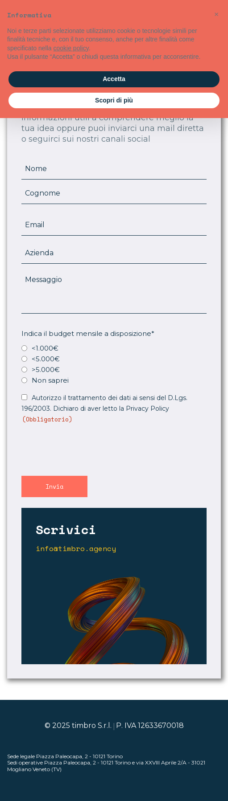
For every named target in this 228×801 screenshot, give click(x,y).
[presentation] (89, 448)
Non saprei (50, 380)
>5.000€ (46, 369)
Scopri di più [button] (114, 100)
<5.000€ (46, 359)
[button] (216, 14)
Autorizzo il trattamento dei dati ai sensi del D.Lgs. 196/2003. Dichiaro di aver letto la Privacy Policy (104, 408)
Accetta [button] (114, 78)
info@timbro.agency (76, 548)
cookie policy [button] (71, 48)
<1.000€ (45, 348)
